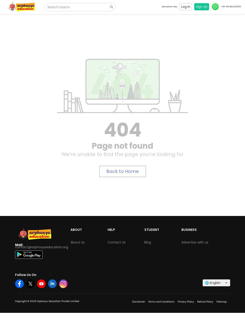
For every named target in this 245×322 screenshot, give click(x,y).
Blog (147, 242)
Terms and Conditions (161, 301)
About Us (77, 242)
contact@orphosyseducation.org (41, 247)
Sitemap (221, 301)
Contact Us (117, 242)
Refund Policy (205, 301)
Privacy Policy (186, 301)
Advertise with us (194, 242)
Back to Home (122, 171)
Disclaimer (138, 301)
